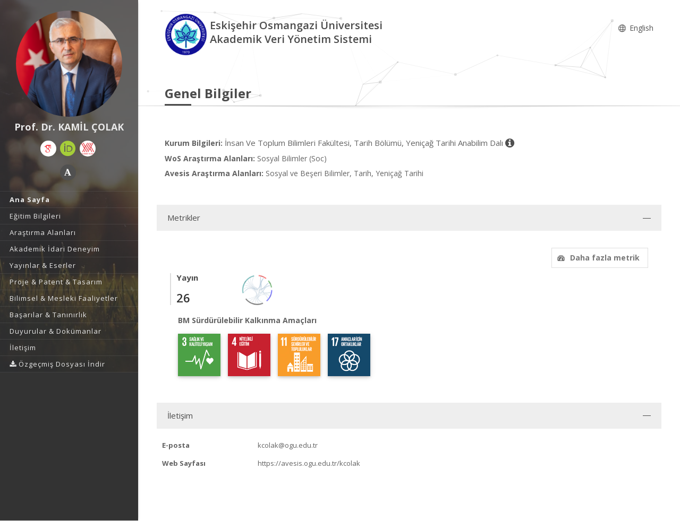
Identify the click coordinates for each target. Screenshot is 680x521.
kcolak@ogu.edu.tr (288, 445)
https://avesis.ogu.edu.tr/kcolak (309, 463)
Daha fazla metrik (597, 258)
